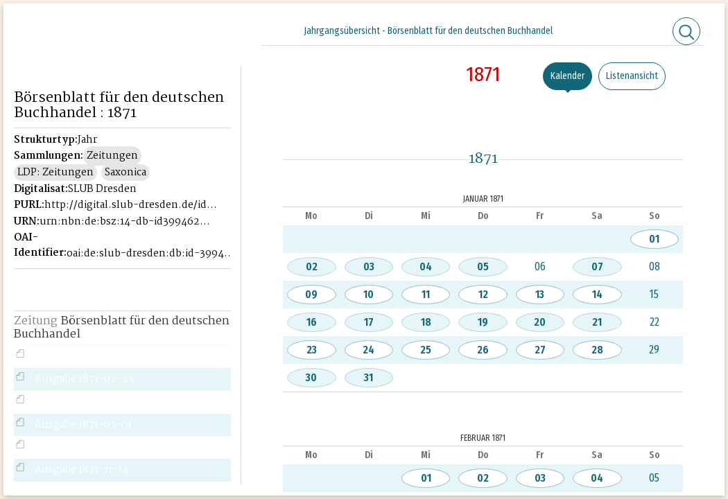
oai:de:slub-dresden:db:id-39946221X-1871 (153, 253)
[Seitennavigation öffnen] (231, 29)
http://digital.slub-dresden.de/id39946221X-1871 (130, 205)
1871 (483, 74)
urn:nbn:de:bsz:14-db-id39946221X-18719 (126, 221)
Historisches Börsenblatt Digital (121, 32)
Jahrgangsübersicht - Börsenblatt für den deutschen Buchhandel (428, 31)
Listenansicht (632, 76)
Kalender (567, 76)
